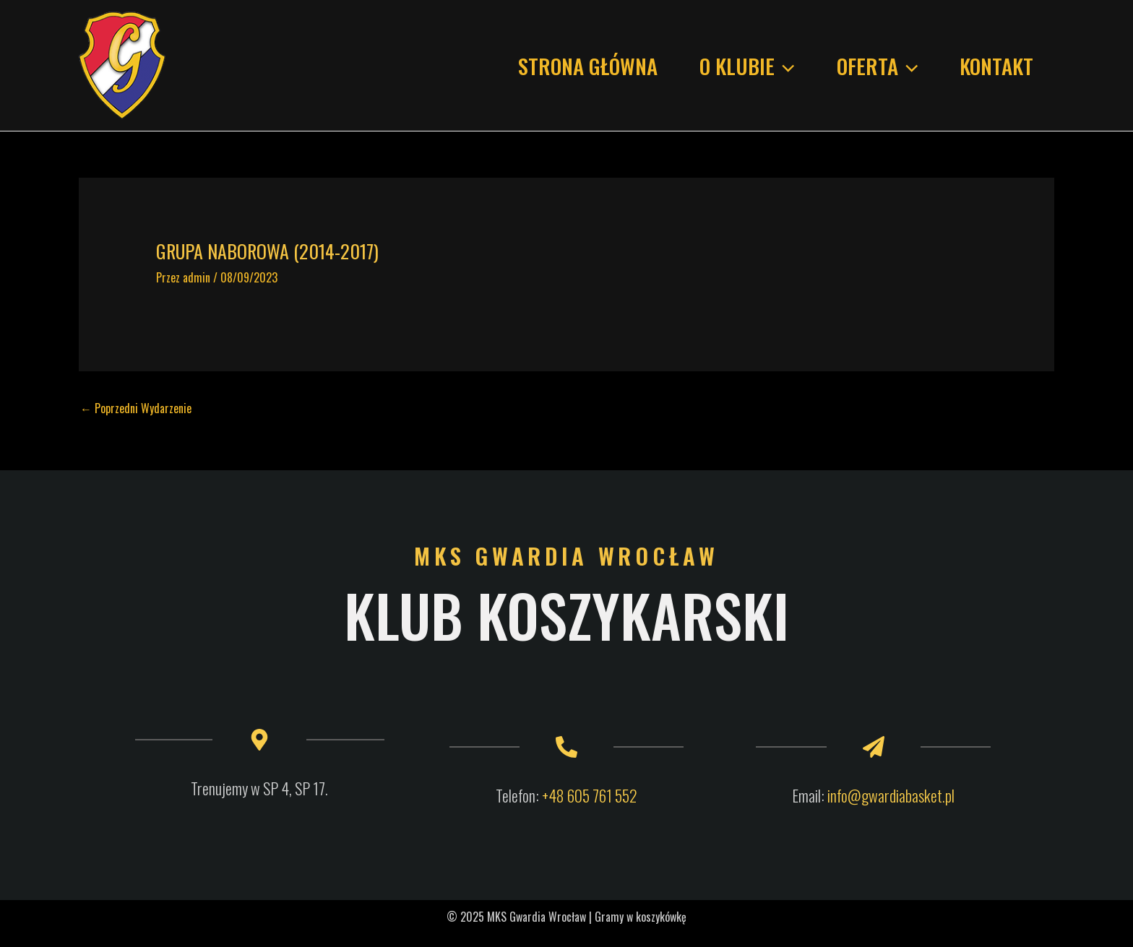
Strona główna (588, 65)
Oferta (877, 65)
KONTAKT (996, 65)
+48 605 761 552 (589, 795)
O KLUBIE (746, 65)
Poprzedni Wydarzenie (135, 408)
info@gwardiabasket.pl (891, 795)
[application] (784, 65)
